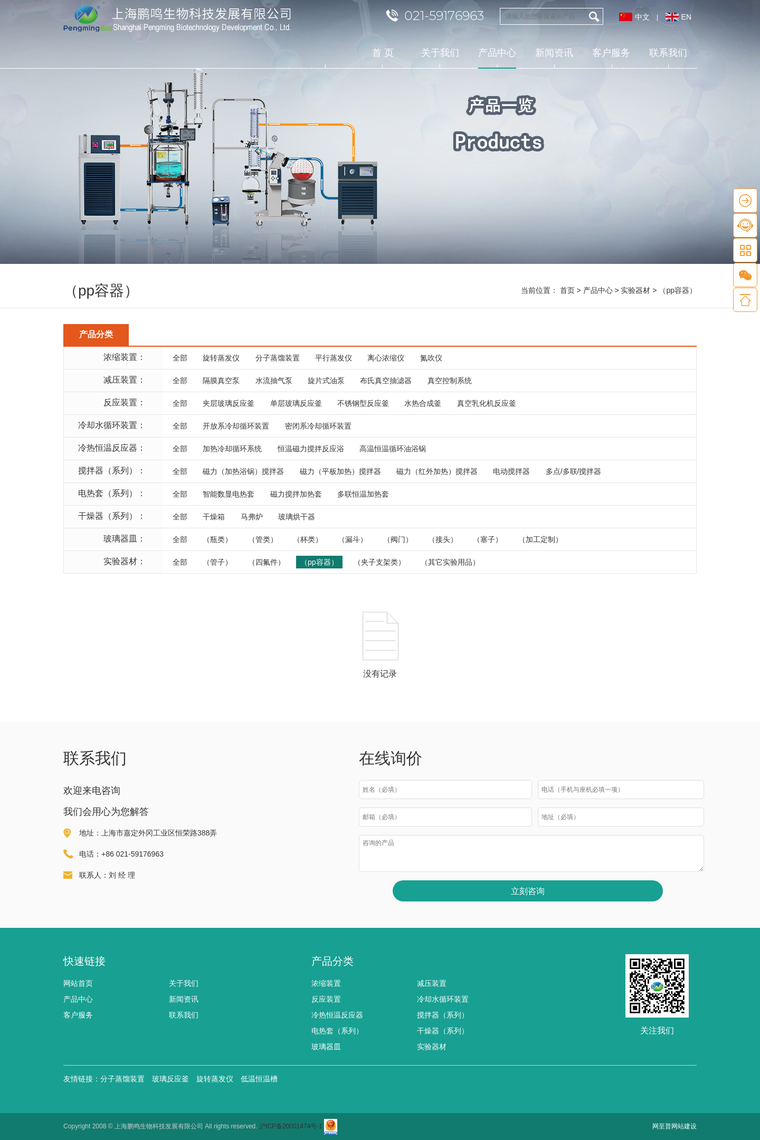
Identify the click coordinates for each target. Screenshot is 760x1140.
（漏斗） (352, 539)
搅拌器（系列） (443, 1015)
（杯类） (307, 539)
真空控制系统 (450, 380)
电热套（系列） (337, 1031)
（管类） (263, 539)
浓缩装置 (326, 983)
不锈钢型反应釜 (363, 403)
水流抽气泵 (273, 380)
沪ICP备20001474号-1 (290, 1126)
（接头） (443, 539)
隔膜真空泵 (221, 380)
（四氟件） (266, 562)
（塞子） (487, 539)
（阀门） (398, 539)
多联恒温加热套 (363, 494)
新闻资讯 (554, 53)
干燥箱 (214, 516)
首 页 (383, 53)
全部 (180, 358)
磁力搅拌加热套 (296, 494)
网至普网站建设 (674, 1126)
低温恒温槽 (259, 1079)
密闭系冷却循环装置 (318, 426)
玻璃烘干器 (296, 516)
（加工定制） (540, 539)
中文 (642, 17)
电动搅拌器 (511, 471)
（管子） (217, 562)
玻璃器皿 (326, 1046)
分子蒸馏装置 (277, 358)
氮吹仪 (431, 358)
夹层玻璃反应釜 (228, 403)
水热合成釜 (422, 403)
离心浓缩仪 (385, 358)
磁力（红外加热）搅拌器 (437, 471)
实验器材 (635, 290)
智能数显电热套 (228, 494)
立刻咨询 (528, 891)
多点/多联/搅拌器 (574, 471)
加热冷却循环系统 (232, 448)
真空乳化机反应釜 (486, 403)
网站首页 (78, 983)
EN (686, 17)
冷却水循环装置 (443, 999)
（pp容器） (319, 562)
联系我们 (668, 53)
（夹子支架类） (379, 562)
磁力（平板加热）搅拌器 (340, 471)
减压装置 (431, 983)
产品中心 (497, 58)
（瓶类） (217, 539)
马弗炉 (252, 516)
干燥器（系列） (443, 1031)
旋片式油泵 (326, 380)
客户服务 (611, 53)
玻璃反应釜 (170, 1079)
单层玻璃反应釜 (296, 403)
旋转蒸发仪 (221, 358)
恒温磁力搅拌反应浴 (311, 448)
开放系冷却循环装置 (236, 426)
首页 (567, 290)
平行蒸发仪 (333, 358)
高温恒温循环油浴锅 (392, 448)
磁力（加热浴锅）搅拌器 (243, 471)
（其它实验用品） (450, 562)
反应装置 (326, 999)
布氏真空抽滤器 (386, 380)
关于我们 (440, 53)
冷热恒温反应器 (337, 1015)
